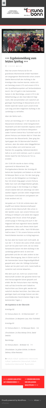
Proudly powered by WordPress (14, 400)
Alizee (36, 400)
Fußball (9, 359)
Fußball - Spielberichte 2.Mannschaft (17, 361)
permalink (30, 364)
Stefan (20, 66)
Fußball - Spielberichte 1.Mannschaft (25, 359)
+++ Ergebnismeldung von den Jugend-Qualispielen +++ (32, 382)
